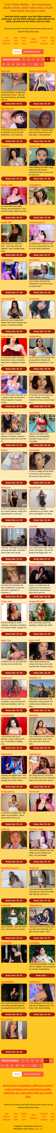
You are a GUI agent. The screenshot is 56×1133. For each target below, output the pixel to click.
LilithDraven (35, 982)
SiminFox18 (35, 146)
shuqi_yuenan (8, 526)
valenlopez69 (7, 715)
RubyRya (5, 146)
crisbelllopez (35, 185)
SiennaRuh (34, 260)
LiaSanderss (35, 336)
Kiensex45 (34, 791)
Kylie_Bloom (7, 336)
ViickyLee (5, 487)
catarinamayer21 (37, 222)
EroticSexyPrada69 (38, 71)
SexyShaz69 (35, 487)
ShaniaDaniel (7, 108)
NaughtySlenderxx (10, 868)
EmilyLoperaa (7, 791)
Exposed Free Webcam (44, 40)
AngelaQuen (7, 260)
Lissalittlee (34, 943)
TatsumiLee (6, 754)
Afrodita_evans (36, 829)
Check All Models (11, 59)
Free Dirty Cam (52, 40)
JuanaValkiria (7, 982)
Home (17, 51)
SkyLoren (5, 71)
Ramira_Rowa (8, 413)
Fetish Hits (38, 1129)
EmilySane (34, 374)
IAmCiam (33, 715)
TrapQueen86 (35, 108)
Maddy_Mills (7, 185)
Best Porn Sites (16, 40)
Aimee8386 (6, 943)
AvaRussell (6, 678)
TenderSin (34, 868)
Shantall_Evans (36, 564)
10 (18, 64)
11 (24, 64)
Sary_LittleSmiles (9, 374)
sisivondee (34, 450)
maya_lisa (6, 640)
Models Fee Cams (24, 40)
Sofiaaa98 (6, 905)
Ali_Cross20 (7, 1019)
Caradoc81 (34, 299)
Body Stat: (14, 104)
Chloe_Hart (6, 601)
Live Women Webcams (7, 40)
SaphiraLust (35, 754)
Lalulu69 (33, 526)
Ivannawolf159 (8, 299)
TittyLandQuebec (9, 564)
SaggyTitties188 (36, 601)
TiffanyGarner (35, 905)
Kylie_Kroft (34, 640)
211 (35, 64)
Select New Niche (33, 51)
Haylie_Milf (6, 222)
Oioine (4, 450)
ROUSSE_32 (35, 678)
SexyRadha (34, 413)
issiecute (5, 829)
